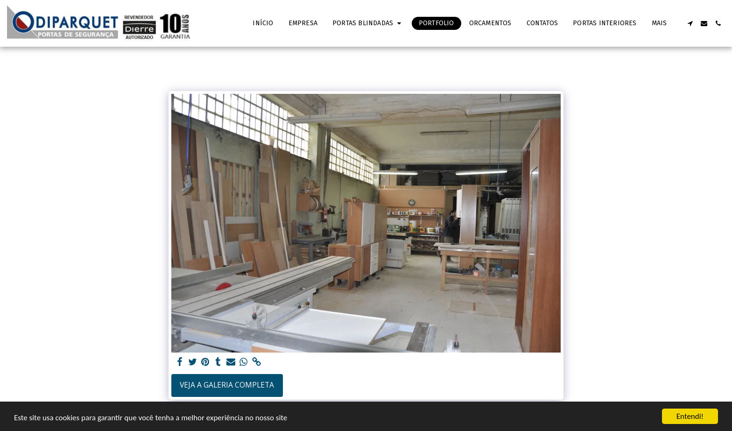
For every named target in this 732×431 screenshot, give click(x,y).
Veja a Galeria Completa (227, 385)
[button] (368, 23)
